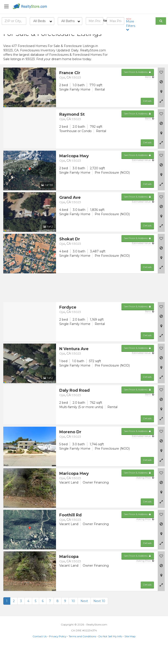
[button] (161, 123)
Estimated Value (143, 182)
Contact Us (40, 658)
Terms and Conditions (82, 658)
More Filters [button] (131, 24)
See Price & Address (138, 94)
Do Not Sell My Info (110, 658)
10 (73, 623)
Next (84, 623)
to (105, 21)
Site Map (129, 658)
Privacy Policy (57, 658)
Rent (149, 99)
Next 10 (99, 623)
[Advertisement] (140, 60)
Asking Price (145, 499)
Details (147, 123)
